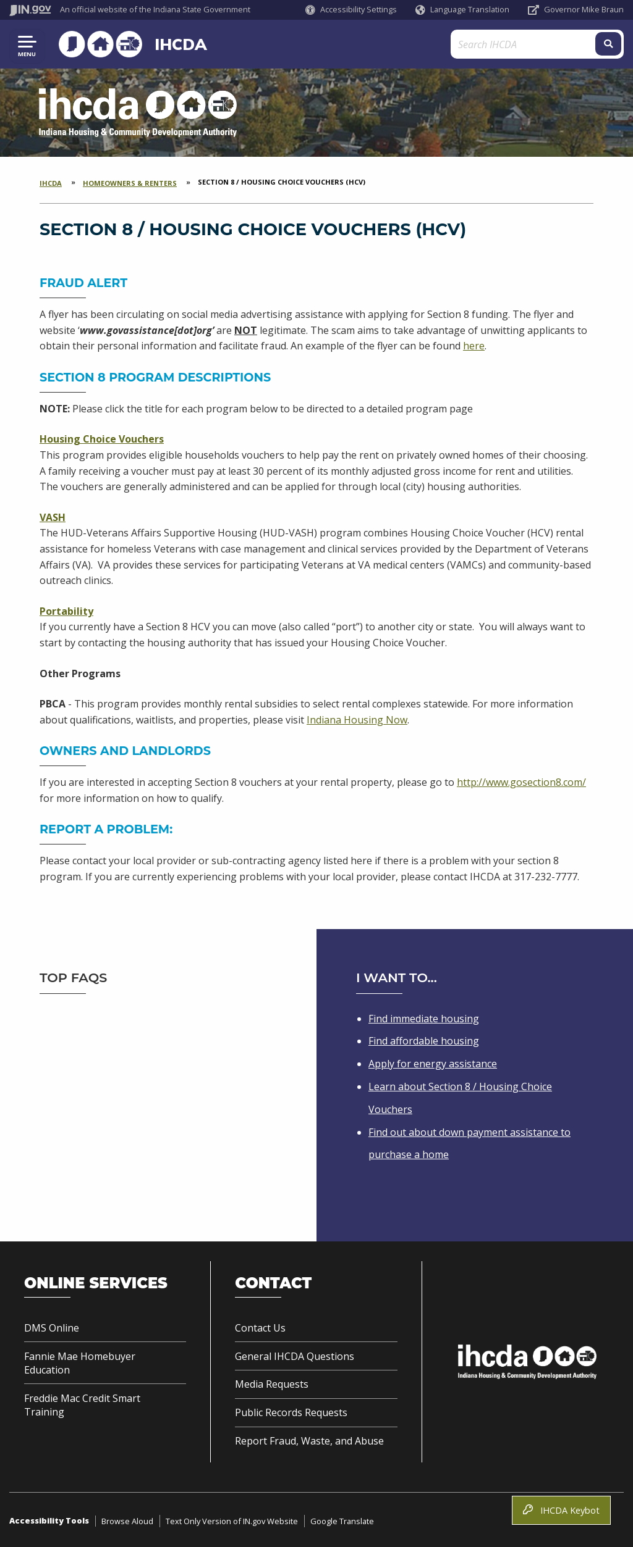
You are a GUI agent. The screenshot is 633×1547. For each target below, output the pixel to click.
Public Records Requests (291, 1412)
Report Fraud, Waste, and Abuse (309, 1441)
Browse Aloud (127, 1521)
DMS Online (51, 1328)
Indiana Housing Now (357, 720)
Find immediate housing (423, 1018)
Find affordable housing (423, 1041)
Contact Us (260, 1328)
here (474, 345)
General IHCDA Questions (294, 1356)
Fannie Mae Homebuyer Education (79, 1363)
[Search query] (547, 44)
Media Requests (271, 1384)
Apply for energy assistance (432, 1063)
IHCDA (176, 44)
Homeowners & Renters (130, 183)
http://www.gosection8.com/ (521, 782)
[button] (351, 9)
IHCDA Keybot (561, 1510)
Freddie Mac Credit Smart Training (82, 1405)
